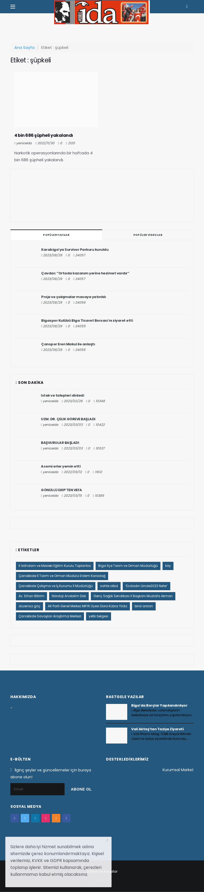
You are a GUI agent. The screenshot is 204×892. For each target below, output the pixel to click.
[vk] (66, 818)
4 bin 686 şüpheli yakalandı (43, 135)
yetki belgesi (98, 616)
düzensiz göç (29, 606)
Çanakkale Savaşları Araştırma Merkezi (50, 616)
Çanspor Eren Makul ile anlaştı (68, 344)
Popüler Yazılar (56, 235)
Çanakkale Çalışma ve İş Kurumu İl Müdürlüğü (56, 586)
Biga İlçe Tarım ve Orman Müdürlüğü (128, 565)
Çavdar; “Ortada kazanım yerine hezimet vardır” (85, 273)
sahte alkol (109, 586)
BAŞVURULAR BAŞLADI (60, 442)
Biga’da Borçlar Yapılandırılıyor (159, 705)
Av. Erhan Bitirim (31, 596)
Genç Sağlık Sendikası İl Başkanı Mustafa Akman (133, 596)
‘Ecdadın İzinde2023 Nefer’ (146, 586)
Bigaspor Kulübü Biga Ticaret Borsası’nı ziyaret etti (87, 320)
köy (168, 565)
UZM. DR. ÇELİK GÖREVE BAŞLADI (68, 419)
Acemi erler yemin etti (60, 466)
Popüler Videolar (147, 235)
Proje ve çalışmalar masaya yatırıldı (73, 296)
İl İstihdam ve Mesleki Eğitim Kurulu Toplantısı (55, 565)
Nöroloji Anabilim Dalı (69, 596)
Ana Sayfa (24, 47)
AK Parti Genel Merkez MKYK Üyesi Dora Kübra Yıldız (87, 606)
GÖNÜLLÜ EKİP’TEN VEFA (61, 489)
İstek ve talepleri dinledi (62, 395)
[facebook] (14, 818)
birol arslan (144, 606)
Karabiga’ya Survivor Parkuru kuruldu (74, 249)
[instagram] (45, 818)
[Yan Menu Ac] (12, 6)
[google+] (35, 818)
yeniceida (24, 143)
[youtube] (56, 818)
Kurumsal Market (178, 769)
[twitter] (25, 818)
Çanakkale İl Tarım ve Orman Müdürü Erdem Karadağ (62, 576)
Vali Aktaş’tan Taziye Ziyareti (157, 729)
